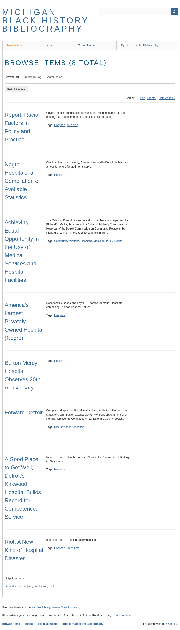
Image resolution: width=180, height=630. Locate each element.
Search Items (54, 77)
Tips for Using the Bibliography (139, 45)
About (50, 45)
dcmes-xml (19, 586)
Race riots (73, 548)
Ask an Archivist (125, 615)
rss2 (51, 586)
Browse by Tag (32, 77)
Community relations (66, 241)
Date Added (166, 98)
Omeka (172, 623)
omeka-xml (40, 586)
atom (8, 586)
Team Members (87, 45)
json (29, 586)
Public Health (114, 241)
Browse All (12, 77)
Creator (151, 98)
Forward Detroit (24, 412)
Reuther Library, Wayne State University (56, 607)
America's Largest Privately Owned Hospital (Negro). (24, 321)
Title (142, 98)
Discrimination (62, 427)
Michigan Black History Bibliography (45, 20)
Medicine (72, 125)
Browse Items (15, 45)
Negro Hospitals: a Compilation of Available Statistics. (22, 180)
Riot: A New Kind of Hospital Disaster (24, 550)
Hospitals (59, 125)
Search (174, 11)
